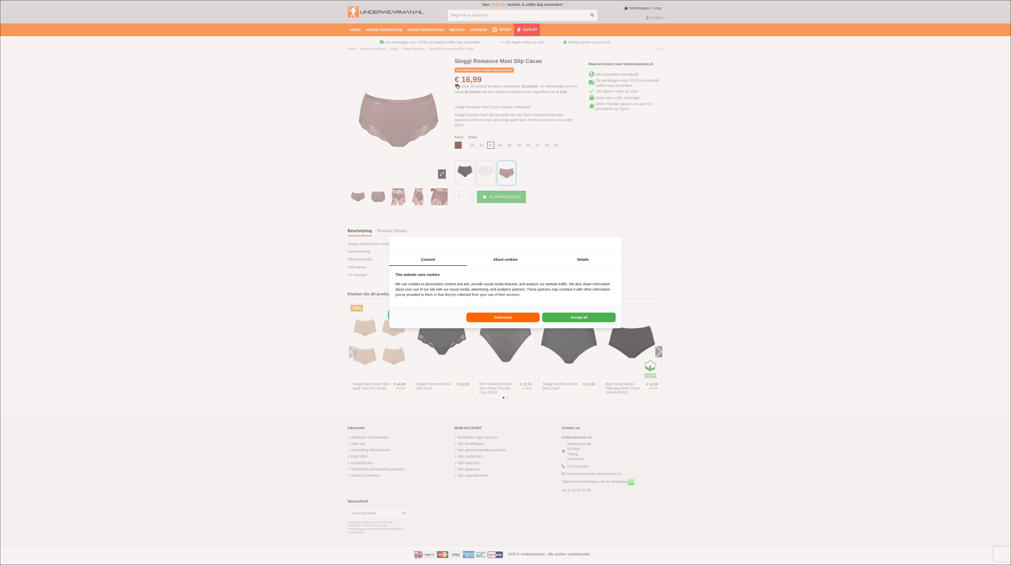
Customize (503, 317)
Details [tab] (583, 259)
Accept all (579, 317)
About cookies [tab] (505, 259)
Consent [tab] (428, 259)
